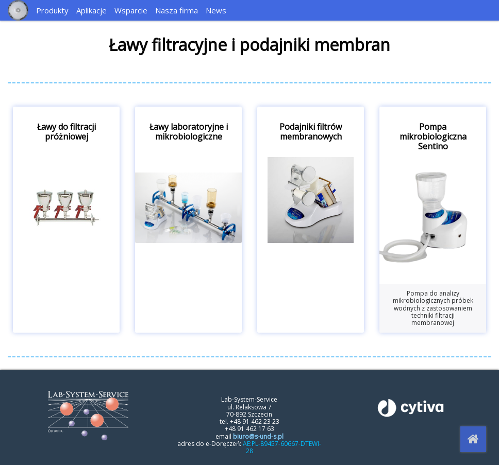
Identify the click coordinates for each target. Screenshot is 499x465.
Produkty (52, 10)
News (216, 10)
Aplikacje (91, 10)
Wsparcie (130, 10)
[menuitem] (54, 10)
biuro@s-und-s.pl (258, 436)
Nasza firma (176, 10)
